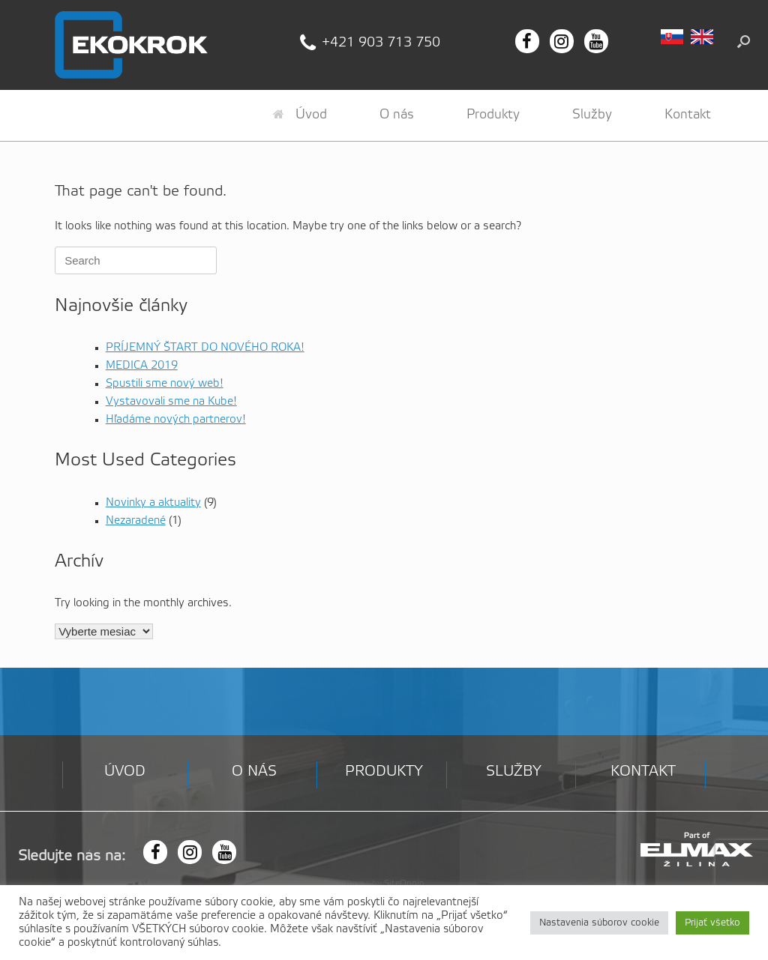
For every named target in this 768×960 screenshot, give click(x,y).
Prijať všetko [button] (712, 923)
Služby (592, 115)
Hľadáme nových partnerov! (176, 419)
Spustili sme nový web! (165, 383)
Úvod (300, 115)
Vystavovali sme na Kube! (171, 401)
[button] (744, 41)
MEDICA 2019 (142, 365)
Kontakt (687, 115)
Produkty (493, 115)
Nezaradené (136, 521)
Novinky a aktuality (153, 503)
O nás (397, 115)
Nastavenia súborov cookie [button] (599, 923)
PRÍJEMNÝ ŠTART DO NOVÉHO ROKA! (205, 347)
